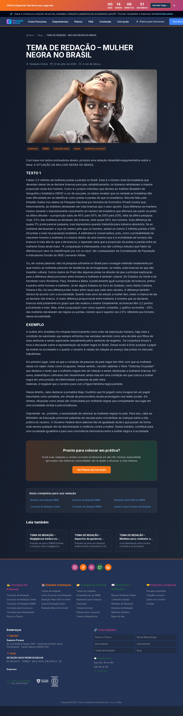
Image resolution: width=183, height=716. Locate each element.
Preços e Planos (15, 617)
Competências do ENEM (89, 596)
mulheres (33, 148)
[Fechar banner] (174, 5)
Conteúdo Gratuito (120, 600)
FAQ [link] (90, 21)
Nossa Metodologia (146, 638)
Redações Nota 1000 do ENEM (129, 500)
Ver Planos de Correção (91, 469)
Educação (82, 604)
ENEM (46, 148)
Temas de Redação (105, 651)
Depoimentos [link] (60, 21)
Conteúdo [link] (105, 21)
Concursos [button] (150, 21)
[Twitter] (101, 568)
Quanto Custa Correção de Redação (132, 506)
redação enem (61, 148)
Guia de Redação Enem (53, 604)
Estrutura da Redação (122, 609)
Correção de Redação (18, 596)
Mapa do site (117, 617)
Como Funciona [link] (37, 21)
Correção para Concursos (20, 609)
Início (30, 35)
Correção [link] (123, 21)
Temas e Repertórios (87, 617)
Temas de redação (51, 592)
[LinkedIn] (111, 568)
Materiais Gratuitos (120, 613)
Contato (150, 604)
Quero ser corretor (155, 600)
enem (77, 148)
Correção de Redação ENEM (86, 506)
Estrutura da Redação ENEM (86, 500)
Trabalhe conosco (155, 596)
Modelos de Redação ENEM (44, 500)
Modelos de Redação (122, 604)
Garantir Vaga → (159, 5)
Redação (112, 703)
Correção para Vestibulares (20, 613)
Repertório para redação (89, 600)
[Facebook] (81, 568)
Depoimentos (143, 644)
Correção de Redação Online (45, 506)
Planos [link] (78, 21)
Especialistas (101, 644)
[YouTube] (91, 568)
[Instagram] (71, 568)
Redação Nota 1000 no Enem (56, 600)
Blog (40, 35)
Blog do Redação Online (123, 596)
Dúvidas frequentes (156, 592)
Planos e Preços (103, 638)
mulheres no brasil (95, 148)
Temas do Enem (85, 609)
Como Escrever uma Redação (56, 596)
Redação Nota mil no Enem (55, 609)
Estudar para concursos (88, 613)
